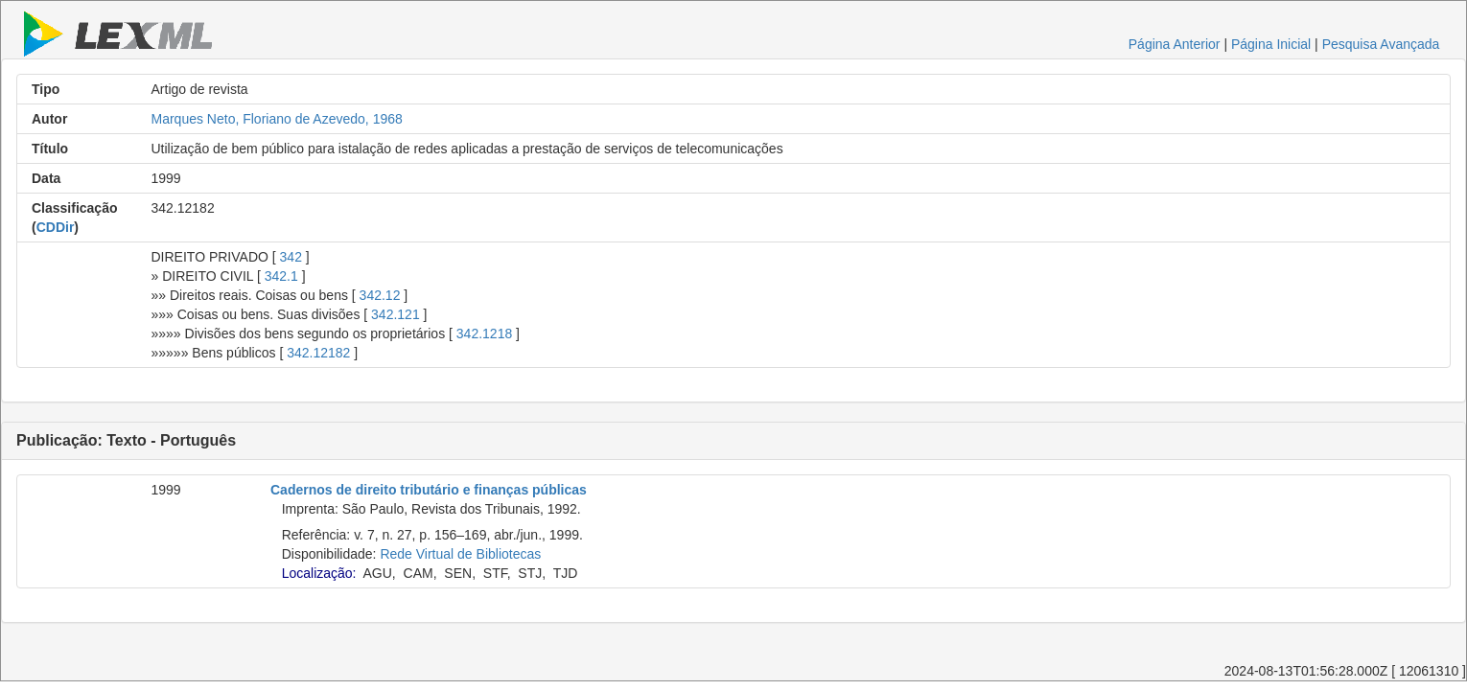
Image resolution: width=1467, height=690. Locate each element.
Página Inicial (1271, 44)
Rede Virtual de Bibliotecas (460, 554)
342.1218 (484, 333)
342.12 (380, 295)
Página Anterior (1175, 44)
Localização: (319, 573)
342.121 (395, 314)
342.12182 (318, 352)
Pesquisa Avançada (1381, 44)
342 (291, 256)
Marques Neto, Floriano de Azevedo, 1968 (277, 118)
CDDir (55, 227)
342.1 (281, 276)
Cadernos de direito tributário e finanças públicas (428, 489)
